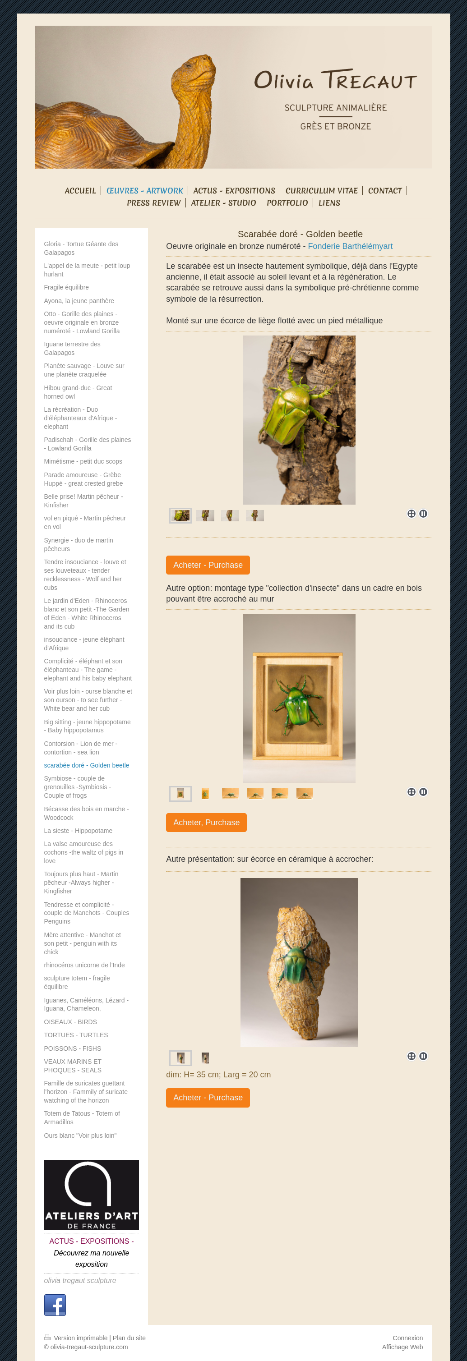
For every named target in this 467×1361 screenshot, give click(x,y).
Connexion (408, 1338)
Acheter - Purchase (208, 565)
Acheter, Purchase (206, 822)
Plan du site (129, 1338)
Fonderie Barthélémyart (350, 246)
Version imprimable (77, 1338)
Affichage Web (402, 1347)
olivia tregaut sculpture (80, 1280)
